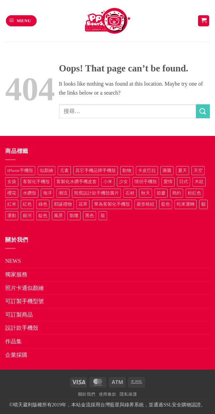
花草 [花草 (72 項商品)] (82, 204)
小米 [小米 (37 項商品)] (107, 181)
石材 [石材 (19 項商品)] (129, 193)
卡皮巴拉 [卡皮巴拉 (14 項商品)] (147, 170)
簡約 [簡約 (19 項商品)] (176, 193)
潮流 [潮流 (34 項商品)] (62, 193)
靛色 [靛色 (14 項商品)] (42, 215)
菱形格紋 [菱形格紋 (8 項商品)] (146, 204)
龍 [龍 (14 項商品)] (103, 215)
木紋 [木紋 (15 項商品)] (199, 181)
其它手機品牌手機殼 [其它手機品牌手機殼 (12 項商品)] (95, 170)
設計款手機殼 (21, 328)
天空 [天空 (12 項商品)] (198, 170)
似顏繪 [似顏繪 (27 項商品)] (46, 170)
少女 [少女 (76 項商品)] (123, 181)
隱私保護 (128, 394)
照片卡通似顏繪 (24, 288)
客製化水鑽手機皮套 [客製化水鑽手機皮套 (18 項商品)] (76, 181)
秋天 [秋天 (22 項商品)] (145, 193)
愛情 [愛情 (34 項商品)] (167, 181)
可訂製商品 (19, 315)
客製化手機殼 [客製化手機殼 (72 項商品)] (36, 181)
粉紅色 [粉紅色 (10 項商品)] (194, 193)
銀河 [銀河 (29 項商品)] (27, 215)
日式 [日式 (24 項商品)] (183, 181)
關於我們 (86, 394)
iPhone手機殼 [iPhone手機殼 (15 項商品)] (20, 170)
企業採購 (16, 355)
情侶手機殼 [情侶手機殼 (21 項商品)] (145, 181)
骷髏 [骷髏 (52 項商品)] (73, 215)
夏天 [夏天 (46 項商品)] (182, 170)
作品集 (13, 341)
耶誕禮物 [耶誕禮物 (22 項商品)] (63, 204)
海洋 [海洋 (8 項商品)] (47, 193)
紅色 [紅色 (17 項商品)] (27, 204)
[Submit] (203, 111)
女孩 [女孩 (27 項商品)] (11, 181)
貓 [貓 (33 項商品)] (203, 204)
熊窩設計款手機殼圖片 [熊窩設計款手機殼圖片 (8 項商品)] (96, 193)
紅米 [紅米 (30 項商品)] (11, 204)
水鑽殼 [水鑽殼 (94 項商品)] (29, 193)
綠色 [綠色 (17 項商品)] (42, 204)
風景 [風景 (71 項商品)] (58, 215)
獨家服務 (16, 274)
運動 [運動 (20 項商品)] (11, 215)
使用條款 (107, 394)
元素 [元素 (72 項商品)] (64, 170)
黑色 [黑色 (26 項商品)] (89, 215)
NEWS (13, 261)
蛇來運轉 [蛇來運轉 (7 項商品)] (186, 204)
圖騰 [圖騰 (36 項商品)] (166, 170)
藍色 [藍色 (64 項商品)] (165, 204)
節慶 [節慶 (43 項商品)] (161, 193)
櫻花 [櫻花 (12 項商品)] (11, 193)
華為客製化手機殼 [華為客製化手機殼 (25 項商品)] (112, 204)
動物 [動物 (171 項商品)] (126, 170)
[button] (21, 21)
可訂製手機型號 (24, 301)
